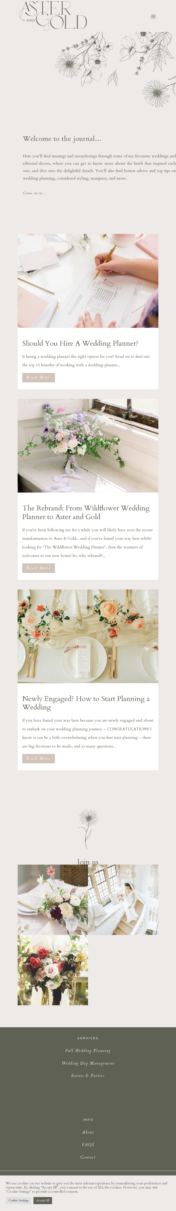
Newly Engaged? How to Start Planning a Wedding (86, 703)
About (88, 1132)
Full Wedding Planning (88, 1050)
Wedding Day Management (88, 1063)
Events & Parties (88, 1075)
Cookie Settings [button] (18, 1200)
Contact (88, 1157)
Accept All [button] (42, 1200)
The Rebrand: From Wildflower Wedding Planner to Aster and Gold (86, 512)
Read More (38, 377)
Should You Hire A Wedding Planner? (80, 343)
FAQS (88, 1144)
